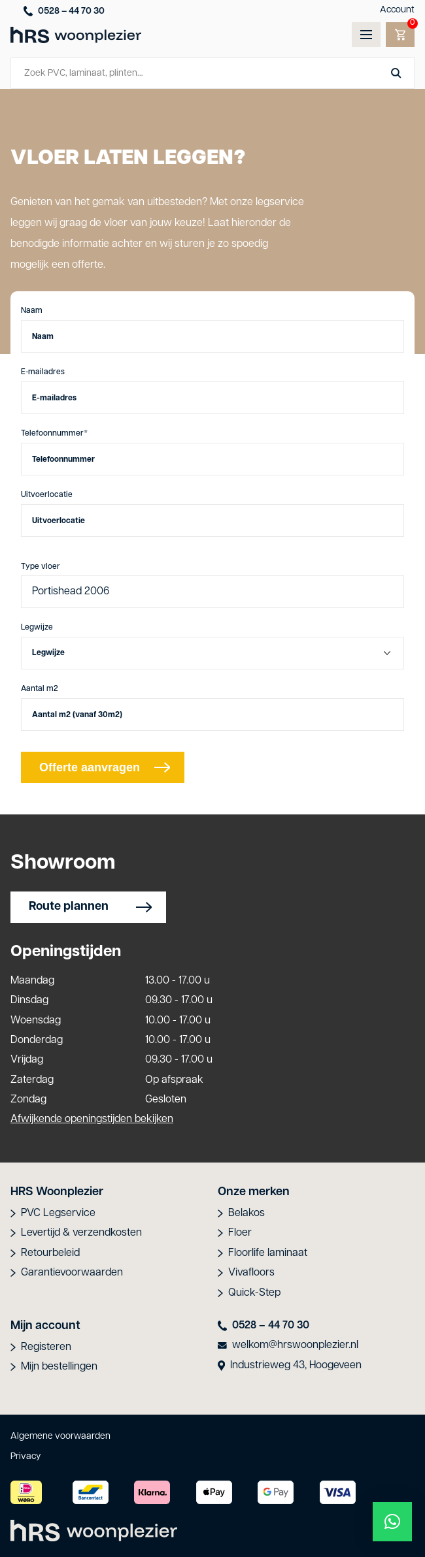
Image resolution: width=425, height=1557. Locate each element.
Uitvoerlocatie (47, 495)
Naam (31, 311)
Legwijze (37, 628)
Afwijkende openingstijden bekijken (91, 1119)
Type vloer (40, 567)
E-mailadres (43, 372)
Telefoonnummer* (54, 434)
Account (397, 10)
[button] (392, 1521)
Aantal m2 (39, 689)
